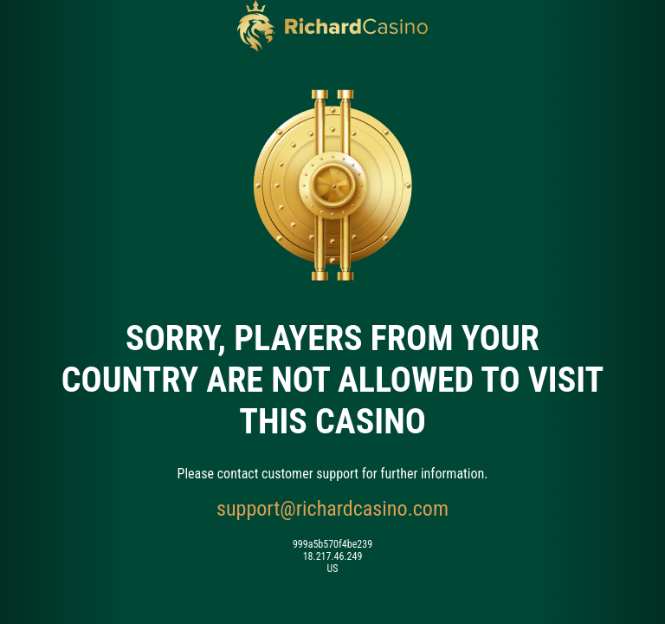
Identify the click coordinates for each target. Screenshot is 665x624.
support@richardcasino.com (332, 509)
